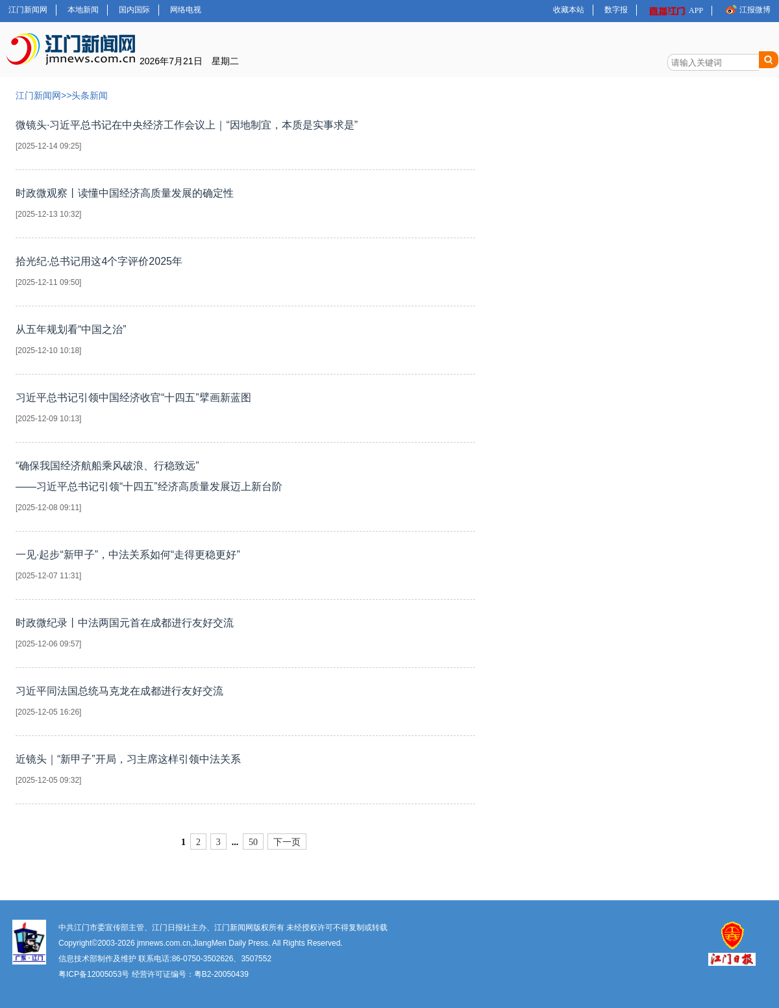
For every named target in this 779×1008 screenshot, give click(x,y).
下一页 (287, 842)
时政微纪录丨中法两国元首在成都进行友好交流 (245, 635)
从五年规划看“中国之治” (245, 342)
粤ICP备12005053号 (93, 974)
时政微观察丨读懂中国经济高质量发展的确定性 (245, 206)
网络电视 (185, 9)
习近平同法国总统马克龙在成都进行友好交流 (245, 703)
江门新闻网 (27, 9)
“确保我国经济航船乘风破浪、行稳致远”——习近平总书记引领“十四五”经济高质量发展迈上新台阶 (245, 489)
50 (253, 842)
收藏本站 (568, 9)
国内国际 (134, 9)
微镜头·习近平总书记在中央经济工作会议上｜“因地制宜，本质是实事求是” (245, 137)
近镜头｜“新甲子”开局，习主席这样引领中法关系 (245, 772)
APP (675, 11)
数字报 (616, 9)
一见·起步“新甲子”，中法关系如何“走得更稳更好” (245, 567)
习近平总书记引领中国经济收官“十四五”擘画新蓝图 (245, 410)
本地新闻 (83, 9)
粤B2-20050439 (221, 974)
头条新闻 (89, 95)
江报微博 (747, 9)
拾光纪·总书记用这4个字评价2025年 (245, 274)
